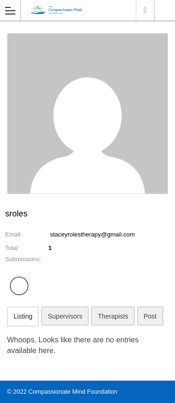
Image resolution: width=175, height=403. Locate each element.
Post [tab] (150, 316)
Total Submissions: (23, 253)
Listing (23, 316)
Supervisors (65, 316)
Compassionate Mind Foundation (73, 391)
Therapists (113, 316)
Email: (13, 234)
